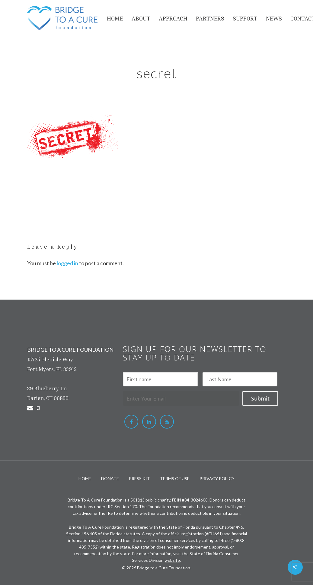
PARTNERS (210, 18)
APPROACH (173, 18)
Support (245, 18)
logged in (67, 263)
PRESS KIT (139, 478)
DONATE (110, 478)
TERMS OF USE (175, 478)
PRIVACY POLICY (217, 478)
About (141, 18)
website (172, 560)
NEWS (274, 18)
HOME (115, 18)
